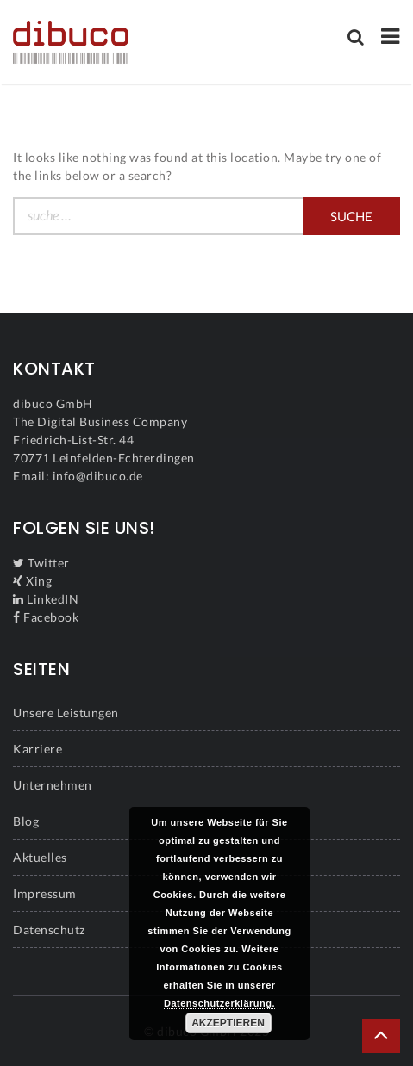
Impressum (45, 893)
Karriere (37, 748)
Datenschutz (49, 929)
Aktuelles (40, 857)
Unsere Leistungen (66, 712)
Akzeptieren (228, 1023)
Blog (26, 821)
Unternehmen (52, 785)
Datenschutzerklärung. (219, 1003)
